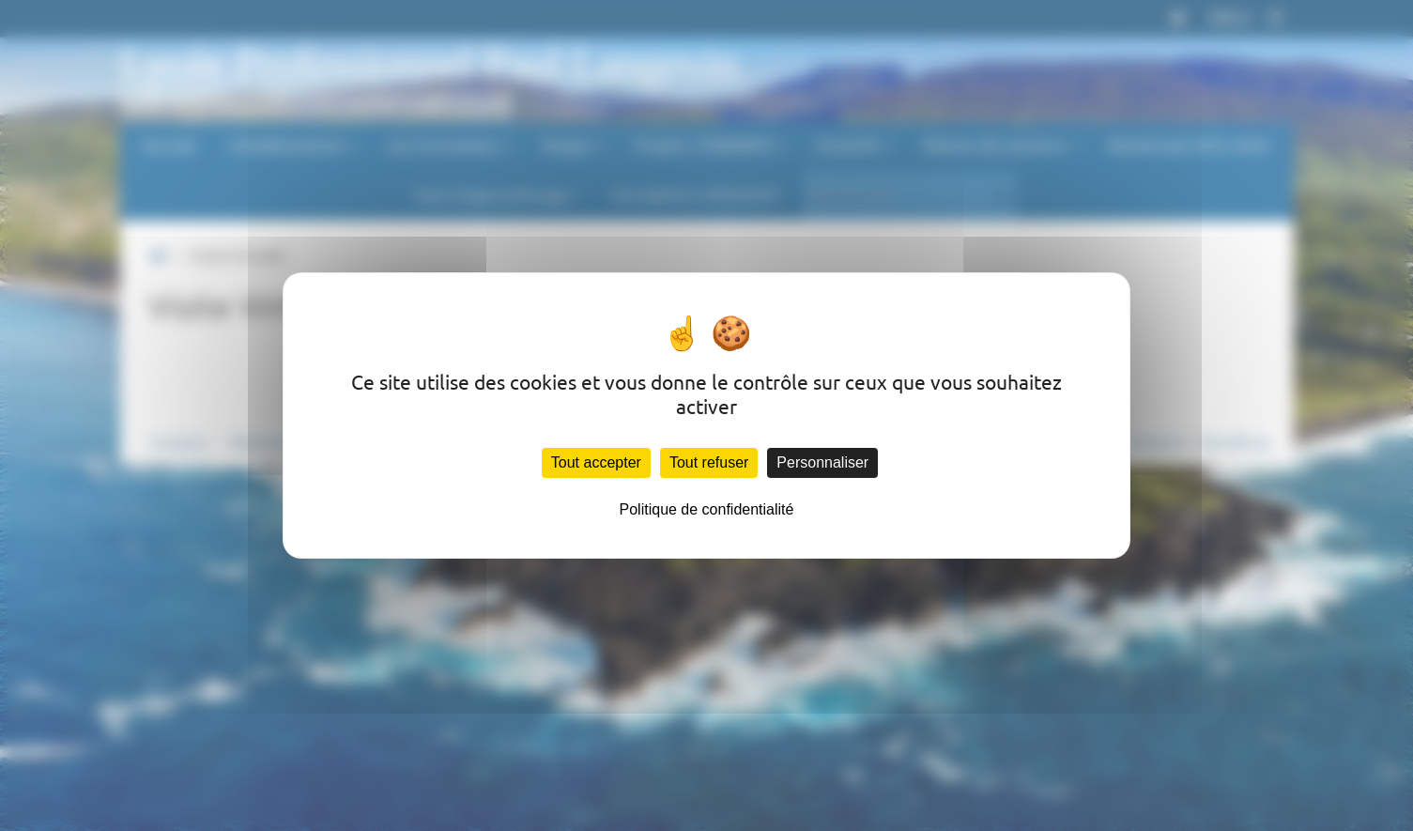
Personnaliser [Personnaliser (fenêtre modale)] (822, 462)
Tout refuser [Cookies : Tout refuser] (708, 462)
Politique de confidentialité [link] (707, 509)
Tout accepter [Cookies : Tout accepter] (596, 462)
